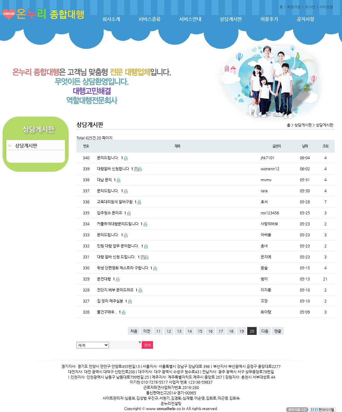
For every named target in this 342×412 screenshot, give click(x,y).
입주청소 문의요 (112, 213)
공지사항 (305, 19)
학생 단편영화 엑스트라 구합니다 (125, 268)
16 (210, 331)
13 (179, 331)
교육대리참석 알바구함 (117, 202)
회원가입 (294, 6)
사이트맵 (326, 6)
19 (241, 331)
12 (169, 331)
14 (189, 331)
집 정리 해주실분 (112, 301)
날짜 (305, 146)
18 (231, 331)
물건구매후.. (109, 312)
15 (200, 331)
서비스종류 (150, 19)
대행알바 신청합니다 (115, 168)
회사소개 (111, 19)
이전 (146, 331)
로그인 (310, 6)
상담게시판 (231, 19)
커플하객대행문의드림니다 (120, 224)
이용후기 (269, 19)
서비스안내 (190, 19)
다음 (264, 331)
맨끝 (277, 331)
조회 (325, 146)
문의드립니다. (110, 157)
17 (221, 331)
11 (158, 331)
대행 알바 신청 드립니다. (119, 257)
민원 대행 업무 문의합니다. (120, 246)
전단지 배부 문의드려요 (118, 290)
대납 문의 (107, 180)
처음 (133, 331)
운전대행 (106, 279)
